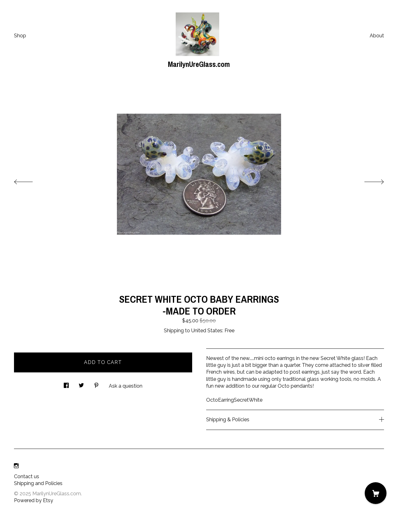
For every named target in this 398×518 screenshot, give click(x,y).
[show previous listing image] (29, 180)
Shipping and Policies (38, 483)
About (377, 36)
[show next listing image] (368, 180)
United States (206, 331)
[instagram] (16, 466)
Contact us (26, 476)
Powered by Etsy (33, 500)
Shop (20, 36)
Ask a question (125, 386)
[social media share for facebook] (66, 384)
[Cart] (375, 493)
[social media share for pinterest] (96, 384)
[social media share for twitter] (81, 384)
